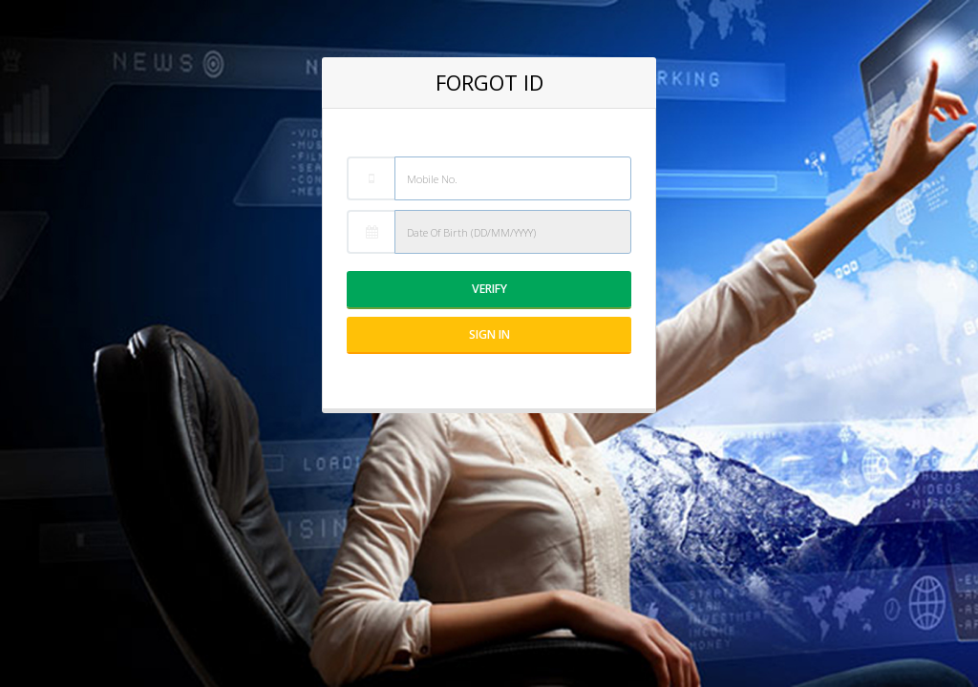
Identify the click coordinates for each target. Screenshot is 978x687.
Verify (489, 289)
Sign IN (489, 334)
